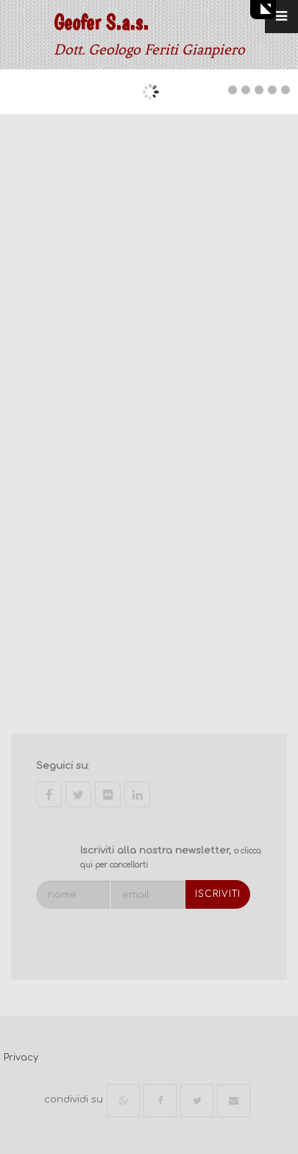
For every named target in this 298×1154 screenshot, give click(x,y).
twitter (78, 794)
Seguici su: (62, 766)
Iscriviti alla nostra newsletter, (170, 857)
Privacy (21, 1057)
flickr (108, 794)
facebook (49, 794)
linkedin (137, 794)
